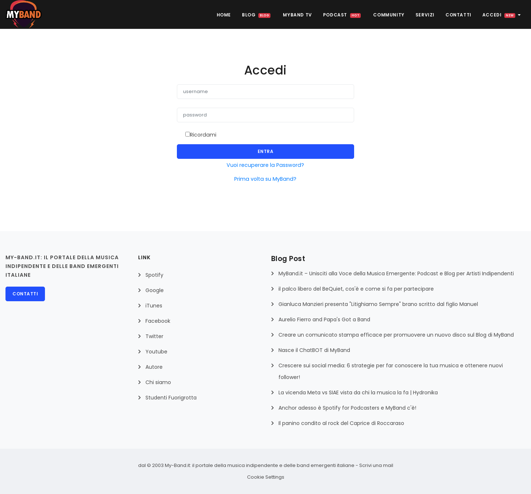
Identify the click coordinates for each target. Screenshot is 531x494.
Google (154, 290)
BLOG (256, 15)
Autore (154, 367)
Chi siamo (158, 382)
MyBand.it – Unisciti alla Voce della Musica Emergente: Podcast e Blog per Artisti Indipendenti (396, 273)
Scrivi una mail (376, 465)
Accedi (501, 15)
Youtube (156, 351)
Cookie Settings (265, 477)
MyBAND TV (297, 15)
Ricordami (203, 134)
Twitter (154, 336)
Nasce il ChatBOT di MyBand (314, 350)
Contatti (458, 15)
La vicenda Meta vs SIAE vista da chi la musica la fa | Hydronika (358, 392)
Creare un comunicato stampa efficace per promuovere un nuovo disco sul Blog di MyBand (396, 334)
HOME (224, 15)
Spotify (154, 275)
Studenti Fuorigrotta (171, 397)
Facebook (157, 321)
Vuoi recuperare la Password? (265, 165)
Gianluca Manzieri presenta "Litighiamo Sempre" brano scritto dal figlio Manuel (378, 304)
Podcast (342, 15)
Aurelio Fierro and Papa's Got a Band (324, 319)
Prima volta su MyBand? (265, 179)
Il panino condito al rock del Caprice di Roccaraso (341, 423)
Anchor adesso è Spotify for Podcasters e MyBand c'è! (347, 407)
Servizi (425, 15)
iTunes (153, 305)
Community (388, 15)
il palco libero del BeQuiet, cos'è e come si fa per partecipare (356, 288)
